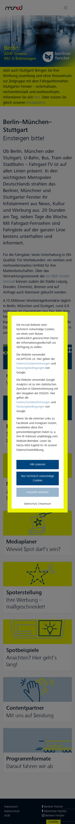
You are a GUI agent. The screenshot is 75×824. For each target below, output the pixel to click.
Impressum (45, 503)
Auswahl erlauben (37, 492)
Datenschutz (30, 503)
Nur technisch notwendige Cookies (37, 478)
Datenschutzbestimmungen (33, 363)
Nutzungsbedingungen (30, 368)
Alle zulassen (37, 464)
